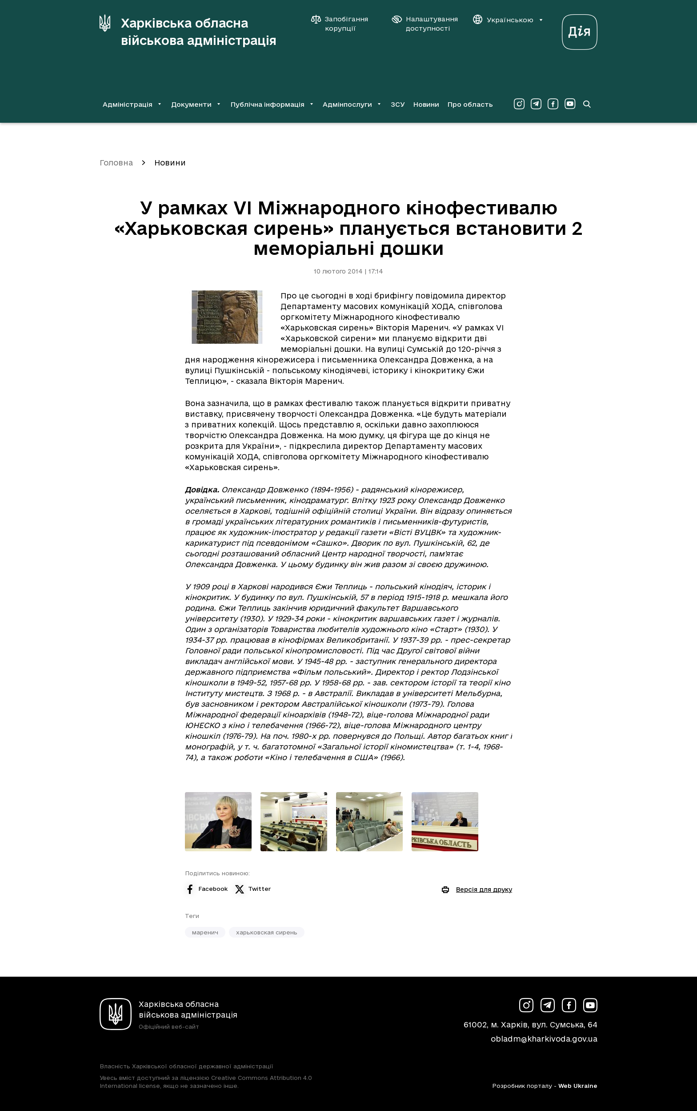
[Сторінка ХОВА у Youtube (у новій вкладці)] (570, 104)
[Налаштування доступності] (425, 23)
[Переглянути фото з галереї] (218, 821)
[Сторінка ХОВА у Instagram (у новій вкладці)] (519, 104)
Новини (426, 104)
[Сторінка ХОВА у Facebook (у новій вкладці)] (553, 104)
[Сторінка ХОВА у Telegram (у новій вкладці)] (536, 104)
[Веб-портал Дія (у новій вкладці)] (579, 29)
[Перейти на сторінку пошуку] (586, 104)
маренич (205, 932)
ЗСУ (398, 104)
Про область (470, 104)
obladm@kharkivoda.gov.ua (544, 1039)
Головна (116, 162)
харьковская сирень (266, 932)
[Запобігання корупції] (344, 23)
